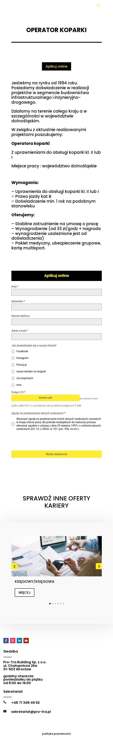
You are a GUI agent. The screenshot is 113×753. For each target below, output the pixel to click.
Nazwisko (18, 301)
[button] (14, 547)
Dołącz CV (18, 392)
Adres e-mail (19, 330)
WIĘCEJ (24, 573)
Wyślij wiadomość (56, 454)
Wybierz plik (45, 397)
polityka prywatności (56, 746)
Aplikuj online (56, 66)
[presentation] (36, 440)
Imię (14, 286)
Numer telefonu (20, 316)
